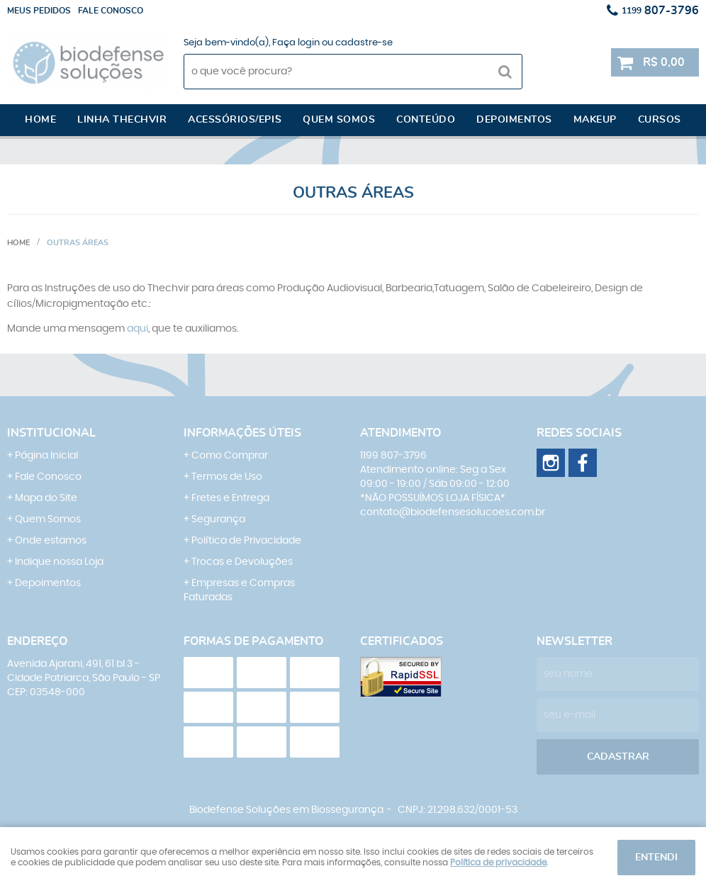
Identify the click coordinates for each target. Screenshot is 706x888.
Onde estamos (50, 541)
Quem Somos (48, 519)
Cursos (659, 120)
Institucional (51, 433)
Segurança (218, 519)
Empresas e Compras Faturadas (239, 590)
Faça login (296, 42)
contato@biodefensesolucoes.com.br (452, 512)
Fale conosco (110, 10)
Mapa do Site (46, 498)
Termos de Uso (226, 477)
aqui (137, 329)
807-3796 (660, 10)
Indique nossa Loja (59, 562)
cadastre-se (364, 42)
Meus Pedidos (39, 10)
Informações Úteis (242, 433)
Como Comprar (229, 456)
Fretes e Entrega (230, 498)
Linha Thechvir (122, 120)
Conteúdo (425, 120)
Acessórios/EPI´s (234, 120)
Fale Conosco (48, 477)
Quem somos (339, 120)
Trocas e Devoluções (242, 562)
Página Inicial (46, 456)
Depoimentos (514, 120)
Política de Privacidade (246, 541)
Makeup (595, 120)
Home (40, 120)
